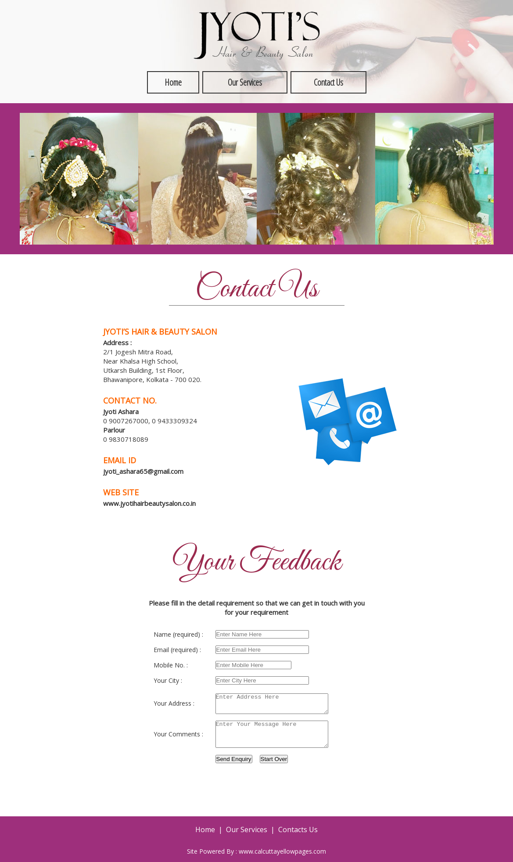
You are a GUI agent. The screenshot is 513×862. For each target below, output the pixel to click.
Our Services (245, 82)
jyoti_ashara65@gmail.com (143, 471)
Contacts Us (298, 831)
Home (173, 82)
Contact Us (328, 82)
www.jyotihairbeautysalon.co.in (149, 503)
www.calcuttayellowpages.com (282, 853)
